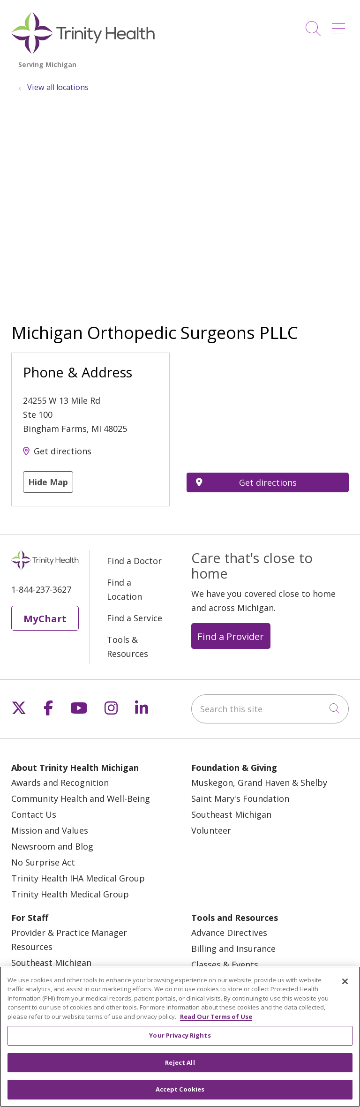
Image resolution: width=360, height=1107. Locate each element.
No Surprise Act (43, 862)
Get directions (62, 451)
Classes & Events (224, 964)
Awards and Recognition (60, 782)
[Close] (345, 981)
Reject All (180, 1062)
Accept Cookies (180, 1089)
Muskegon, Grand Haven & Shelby (259, 782)
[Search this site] (270, 708)
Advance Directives (229, 932)
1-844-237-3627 (41, 589)
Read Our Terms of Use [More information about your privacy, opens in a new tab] (216, 1016)
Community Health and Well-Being (80, 798)
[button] (340, 25)
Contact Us (33, 814)
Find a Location (124, 589)
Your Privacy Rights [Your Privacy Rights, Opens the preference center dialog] (179, 1035)
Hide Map (48, 482)
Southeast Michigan (231, 814)
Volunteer (211, 830)
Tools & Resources (127, 646)
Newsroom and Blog (52, 846)
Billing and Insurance (233, 948)
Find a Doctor (134, 560)
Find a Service (134, 618)
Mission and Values (49, 830)
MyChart (45, 618)
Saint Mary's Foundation (240, 798)
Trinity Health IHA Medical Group (78, 878)
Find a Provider (230, 636)
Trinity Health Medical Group (70, 894)
